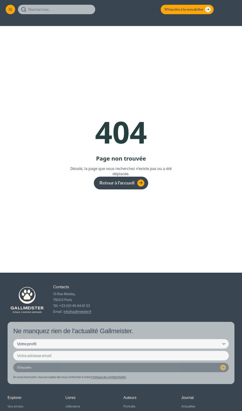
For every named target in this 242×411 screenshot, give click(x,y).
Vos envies (15, 406)
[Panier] (231, 9)
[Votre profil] (121, 344)
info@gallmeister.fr (77, 312)
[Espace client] (222, 9)
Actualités (188, 406)
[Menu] (10, 9)
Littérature (72, 406)
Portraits (129, 406)
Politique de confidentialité (108, 377)
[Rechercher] (56, 9)
